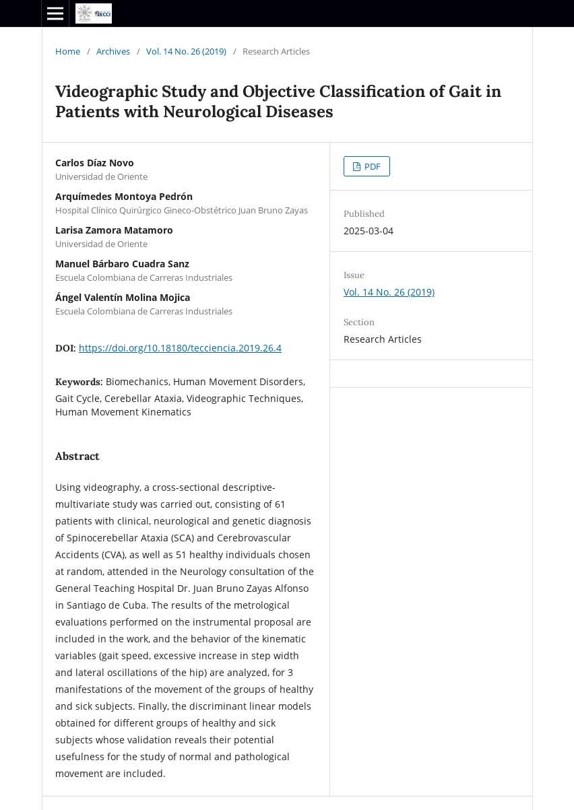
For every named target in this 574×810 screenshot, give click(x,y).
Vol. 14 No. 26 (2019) (186, 51)
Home (67, 51)
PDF (371, 166)
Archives (113, 51)
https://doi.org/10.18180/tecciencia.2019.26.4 (180, 347)
